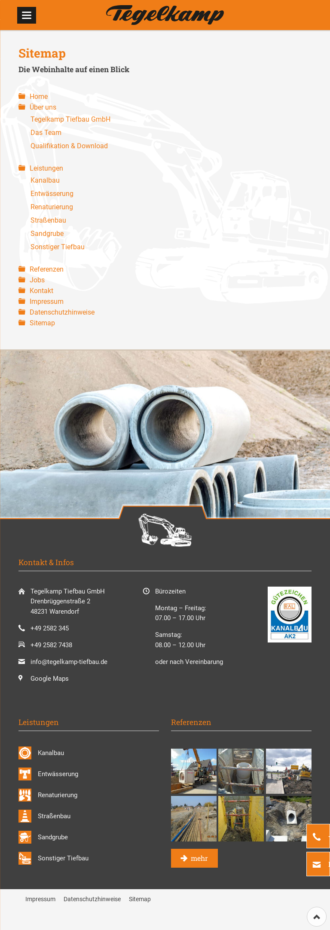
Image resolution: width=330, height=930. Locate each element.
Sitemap (42, 323)
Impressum (47, 301)
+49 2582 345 (328, 836)
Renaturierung (52, 207)
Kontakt (41, 291)
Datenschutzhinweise (62, 312)
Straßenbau (48, 220)
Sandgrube (47, 233)
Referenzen (47, 269)
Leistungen (46, 168)
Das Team (46, 132)
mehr (198, 858)
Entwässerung (52, 194)
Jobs (37, 280)
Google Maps (50, 678)
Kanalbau (45, 180)
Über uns (43, 107)
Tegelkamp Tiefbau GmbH (70, 119)
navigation (26, 15)
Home (39, 96)
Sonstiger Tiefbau (58, 247)
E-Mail (328, 864)
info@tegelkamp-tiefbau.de (69, 662)
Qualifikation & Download (69, 146)
